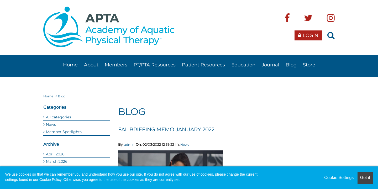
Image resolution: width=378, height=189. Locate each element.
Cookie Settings (339, 177)
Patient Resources (203, 65)
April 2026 (55, 154)
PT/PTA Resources (155, 65)
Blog (291, 65)
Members (116, 65)
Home (70, 65)
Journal (270, 65)
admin (129, 144)
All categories (58, 117)
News (184, 144)
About (91, 65)
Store (309, 65)
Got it (365, 177)
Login (308, 35)
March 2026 (56, 161)
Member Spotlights (64, 131)
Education (243, 65)
